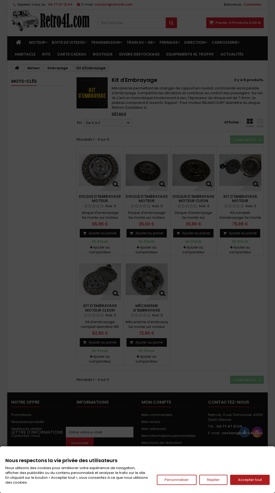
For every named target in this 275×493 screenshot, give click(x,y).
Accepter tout (250, 479)
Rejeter (213, 479)
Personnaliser (177, 479)
